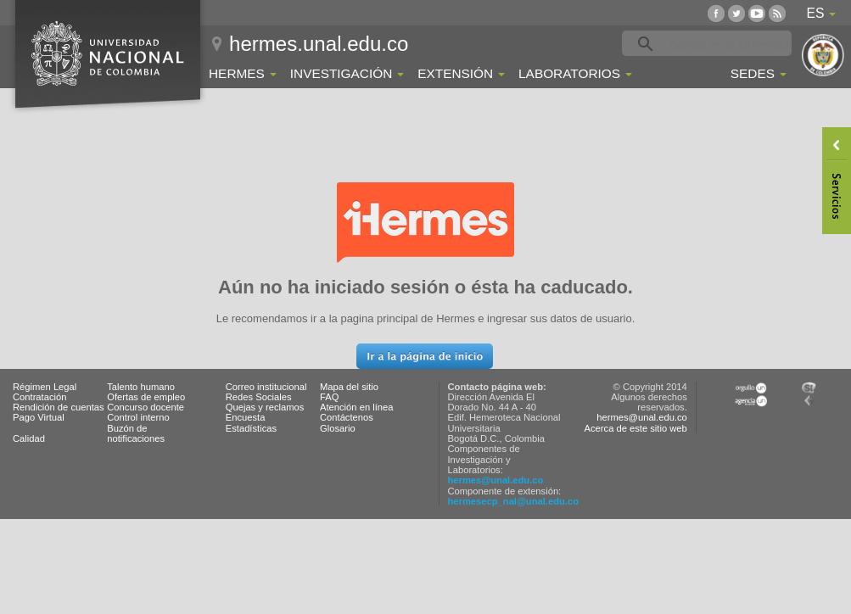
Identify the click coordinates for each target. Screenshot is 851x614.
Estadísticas (251, 428)
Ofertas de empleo (146, 397)
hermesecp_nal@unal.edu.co (513, 501)
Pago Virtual (38, 417)
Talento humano (141, 387)
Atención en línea (356, 407)
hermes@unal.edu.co (496, 480)
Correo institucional (266, 387)
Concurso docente (145, 407)
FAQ (329, 397)
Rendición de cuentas (58, 407)
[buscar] (733, 44)
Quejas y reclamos (265, 407)
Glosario (338, 428)
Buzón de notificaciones (136, 433)
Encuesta (246, 417)
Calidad (29, 438)
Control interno (138, 417)
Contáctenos (346, 417)
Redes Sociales (259, 397)
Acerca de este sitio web (636, 428)
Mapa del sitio (349, 387)
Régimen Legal (44, 387)
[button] (424, 356)
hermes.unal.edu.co (318, 43)
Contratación (39, 397)
